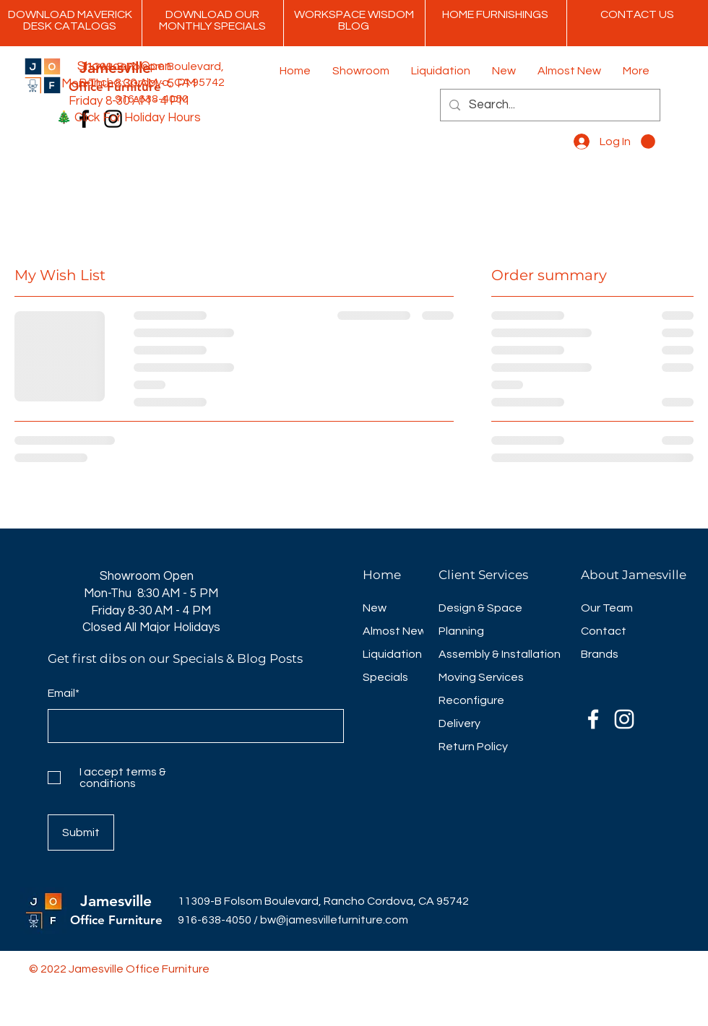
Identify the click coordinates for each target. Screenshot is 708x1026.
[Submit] (81, 832)
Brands (599, 654)
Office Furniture (116, 920)
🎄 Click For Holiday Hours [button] (128, 117)
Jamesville (116, 901)
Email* (63, 693)
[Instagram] (624, 719)
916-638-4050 (214, 920)
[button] (648, 141)
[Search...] (549, 105)
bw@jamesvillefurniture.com (334, 920)
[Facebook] (593, 719)
